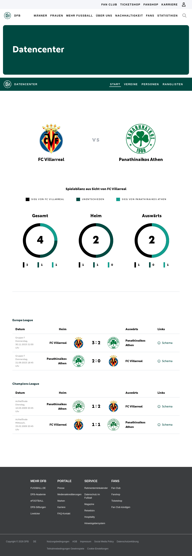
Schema (165, 343)
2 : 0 (96, 361)
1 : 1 (96, 424)
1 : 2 (96, 406)
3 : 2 (96, 343)
